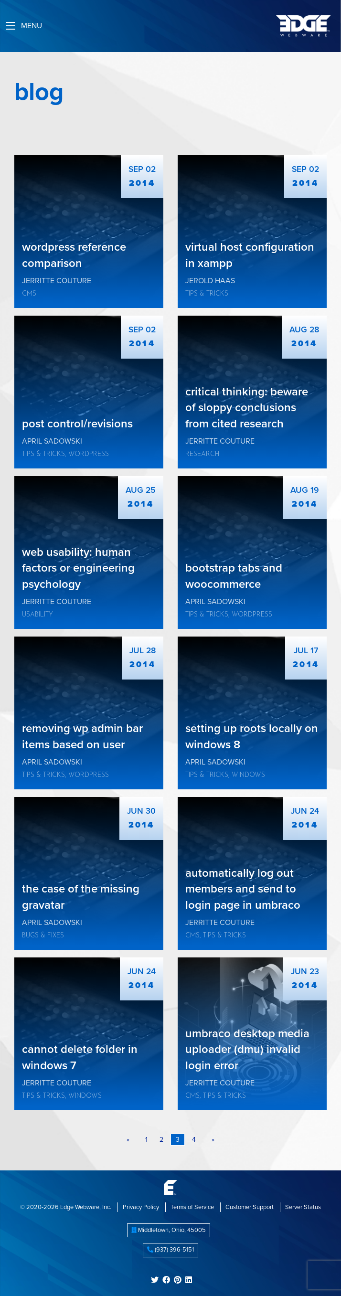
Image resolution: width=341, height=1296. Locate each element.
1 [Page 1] (146, 1140)
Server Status (303, 1207)
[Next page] (211, 1140)
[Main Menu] (10, 26)
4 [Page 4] (194, 1140)
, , (168, 1230)
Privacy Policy (141, 1207)
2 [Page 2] (161, 1140)
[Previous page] (130, 1140)
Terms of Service (192, 1207)
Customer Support (249, 1207)
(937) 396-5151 (170, 1250)
